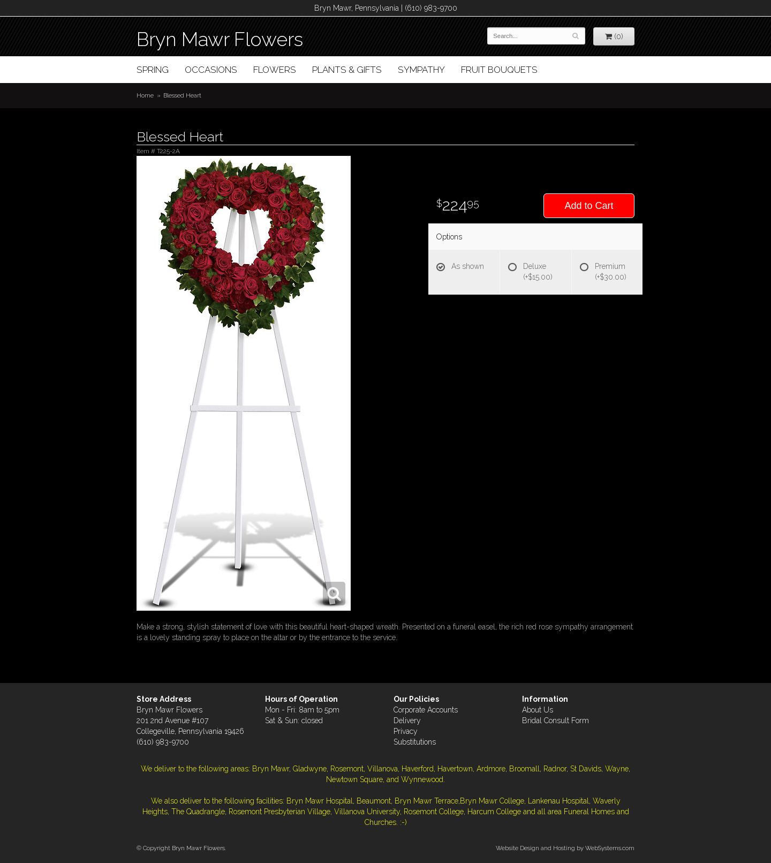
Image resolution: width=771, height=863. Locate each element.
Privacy (406, 731)
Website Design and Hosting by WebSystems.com (565, 848)
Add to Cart (588, 205)
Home (145, 95)
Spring (153, 69)
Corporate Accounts (426, 710)
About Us (537, 710)
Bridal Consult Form (555, 720)
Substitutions (415, 742)
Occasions (211, 69)
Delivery (407, 720)
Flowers (274, 69)
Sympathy (421, 69)
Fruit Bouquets (499, 69)
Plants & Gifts (347, 69)
